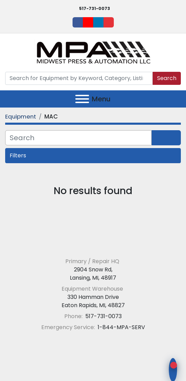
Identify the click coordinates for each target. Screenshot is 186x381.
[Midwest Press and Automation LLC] (93, 245)
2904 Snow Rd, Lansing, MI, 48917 (93, 274)
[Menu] (82, 99)
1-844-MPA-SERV (120, 327)
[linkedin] (98, 22)
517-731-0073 (94, 8)
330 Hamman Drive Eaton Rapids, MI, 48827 (93, 301)
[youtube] (88, 22)
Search (166, 78)
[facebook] (78, 22)
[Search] (79, 78)
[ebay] (108, 22)
